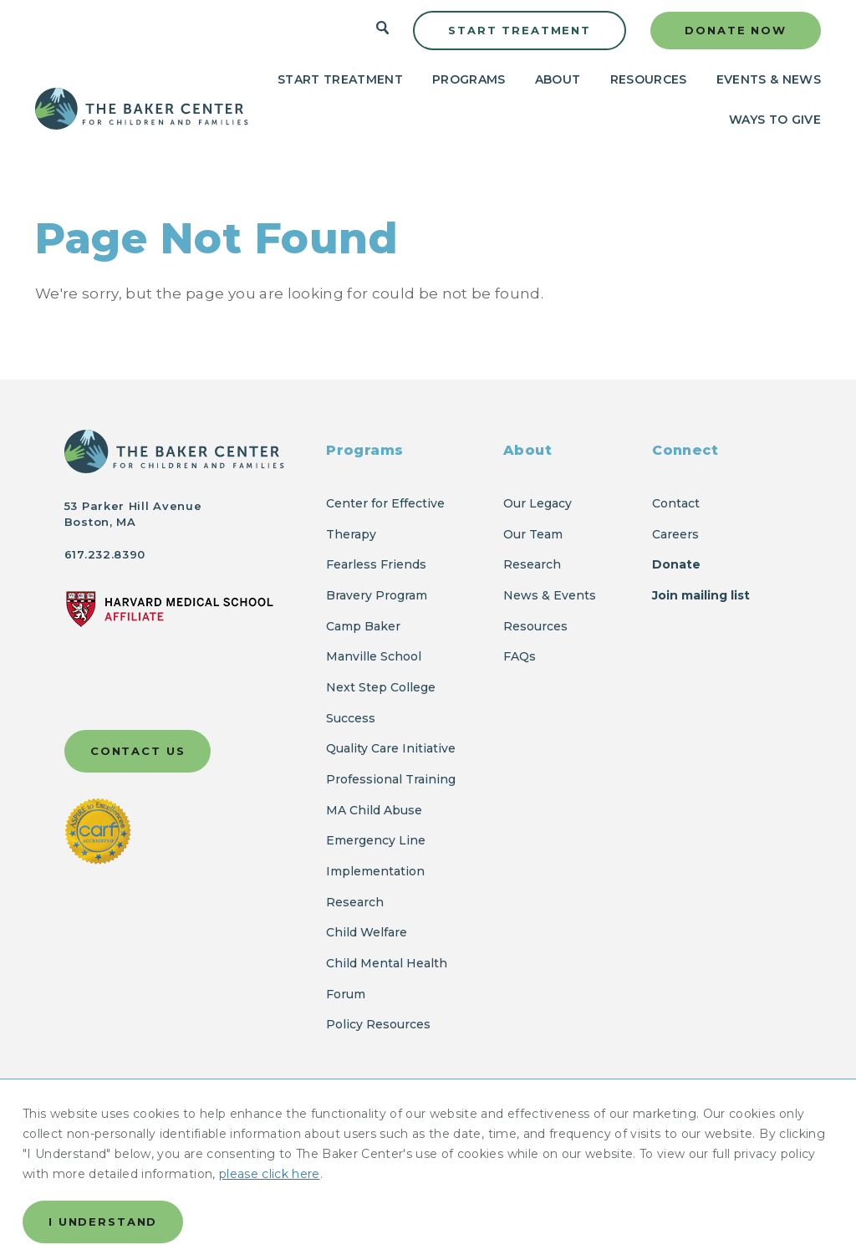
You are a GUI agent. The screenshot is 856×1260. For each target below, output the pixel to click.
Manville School (373, 656)
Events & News (768, 79)
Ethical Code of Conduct (433, 1141)
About (558, 79)
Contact (676, 503)
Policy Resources (378, 1024)
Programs (469, 79)
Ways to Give (775, 119)
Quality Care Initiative (391, 748)
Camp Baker (363, 626)
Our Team (533, 534)
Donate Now (736, 30)
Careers (675, 534)
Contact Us (138, 751)
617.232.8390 (104, 554)
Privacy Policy (108, 1141)
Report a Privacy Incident (255, 1141)
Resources (648, 79)
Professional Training (391, 779)
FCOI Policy (567, 1141)
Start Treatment (519, 30)
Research (532, 564)
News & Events (549, 595)
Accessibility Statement (138, 1165)
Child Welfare (366, 932)
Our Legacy (537, 503)
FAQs (519, 656)
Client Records (280, 1165)
